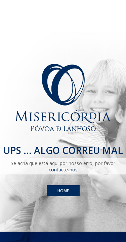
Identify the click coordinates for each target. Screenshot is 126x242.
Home (63, 191)
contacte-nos (63, 169)
